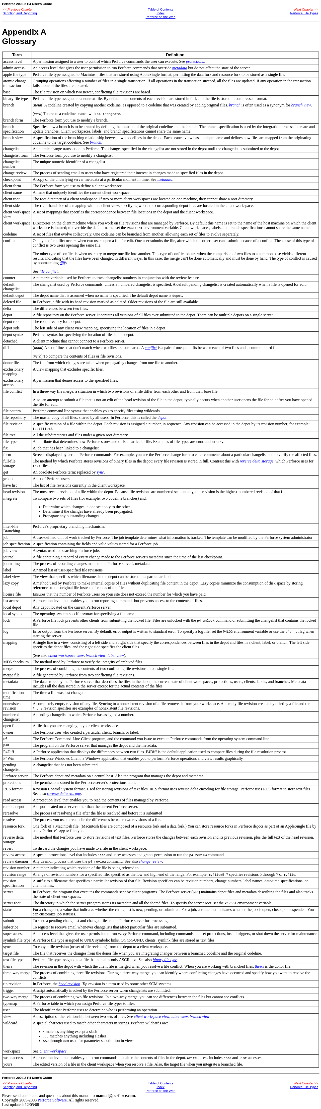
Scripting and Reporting (20, 13)
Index (160, 13)
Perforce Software (52, 1100)
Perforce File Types (304, 13)
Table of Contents (160, 9)
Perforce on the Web (160, 17)
